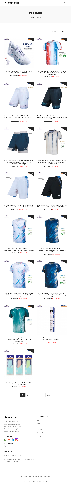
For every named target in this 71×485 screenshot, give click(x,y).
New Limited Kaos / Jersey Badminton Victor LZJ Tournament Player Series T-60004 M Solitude (19, 294)
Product (39, 423)
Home (32, 17)
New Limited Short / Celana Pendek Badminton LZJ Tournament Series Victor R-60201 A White (19, 206)
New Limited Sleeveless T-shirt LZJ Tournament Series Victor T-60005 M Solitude (19, 249)
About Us (39, 429)
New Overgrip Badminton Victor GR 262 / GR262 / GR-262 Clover (19, 383)
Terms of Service (41, 439)
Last (48, 395)
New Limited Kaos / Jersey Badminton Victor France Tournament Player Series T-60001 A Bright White (52, 72)
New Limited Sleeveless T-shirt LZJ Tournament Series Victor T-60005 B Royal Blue (52, 250)
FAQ (38, 426)
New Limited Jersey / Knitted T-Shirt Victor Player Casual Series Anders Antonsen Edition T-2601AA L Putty (52, 162)
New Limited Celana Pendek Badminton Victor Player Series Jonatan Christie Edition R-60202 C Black (52, 117)
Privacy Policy (40, 436)
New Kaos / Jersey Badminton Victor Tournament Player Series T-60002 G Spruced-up (19, 339)
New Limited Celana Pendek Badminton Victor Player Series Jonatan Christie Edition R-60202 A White (19, 117)
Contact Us (40, 433)
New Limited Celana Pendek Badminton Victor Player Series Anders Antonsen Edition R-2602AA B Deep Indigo (19, 162)
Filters (54, 31)
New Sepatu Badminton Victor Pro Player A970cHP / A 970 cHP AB (19, 72)
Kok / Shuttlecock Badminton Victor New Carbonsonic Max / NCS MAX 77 (52, 339)
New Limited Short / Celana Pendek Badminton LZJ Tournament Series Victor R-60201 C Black (52, 206)
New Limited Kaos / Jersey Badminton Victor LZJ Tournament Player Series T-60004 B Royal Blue (52, 294)
